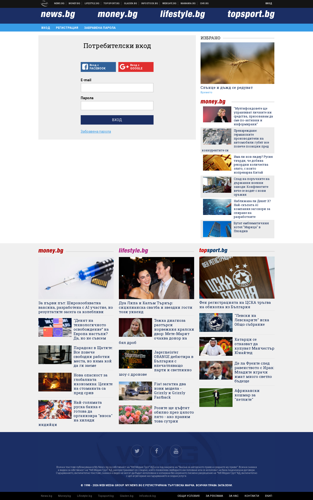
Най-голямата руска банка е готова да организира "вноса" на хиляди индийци (75, 413)
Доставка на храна (131, 3)
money (216, 101)
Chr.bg (204, 3)
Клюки (92, 3)
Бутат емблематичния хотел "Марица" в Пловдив (251, 227)
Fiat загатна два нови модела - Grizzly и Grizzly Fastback (170, 390)
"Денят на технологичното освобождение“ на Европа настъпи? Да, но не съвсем (91, 329)
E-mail (86, 80)
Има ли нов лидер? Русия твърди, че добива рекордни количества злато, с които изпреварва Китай (253, 164)
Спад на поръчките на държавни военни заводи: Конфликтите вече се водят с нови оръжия (251, 186)
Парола (87, 98)
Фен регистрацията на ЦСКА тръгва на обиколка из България (235, 304)
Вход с (98, 67)
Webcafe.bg (169, 3)
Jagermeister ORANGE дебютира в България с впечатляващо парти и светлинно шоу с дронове (156, 363)
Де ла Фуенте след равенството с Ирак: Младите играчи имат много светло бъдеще (254, 372)
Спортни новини (111, 3)
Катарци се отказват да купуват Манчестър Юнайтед (254, 346)
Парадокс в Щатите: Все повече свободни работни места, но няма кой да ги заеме (93, 356)
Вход (269, 3)
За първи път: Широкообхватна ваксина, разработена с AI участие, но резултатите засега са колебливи (75, 307)
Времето (206, 92)
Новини (59, 3)
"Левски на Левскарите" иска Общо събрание (252, 319)
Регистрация (67, 28)
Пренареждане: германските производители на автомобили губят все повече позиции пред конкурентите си (235, 140)
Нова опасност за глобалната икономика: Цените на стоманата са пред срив (93, 384)
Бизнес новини (74, 3)
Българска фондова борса (150, 3)
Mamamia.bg (188, 3)
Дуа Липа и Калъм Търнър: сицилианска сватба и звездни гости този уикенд (155, 307)
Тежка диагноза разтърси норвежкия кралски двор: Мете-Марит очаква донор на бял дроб (156, 331)
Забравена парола (100, 28)
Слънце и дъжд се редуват (227, 87)
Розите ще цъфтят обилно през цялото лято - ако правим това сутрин (174, 414)
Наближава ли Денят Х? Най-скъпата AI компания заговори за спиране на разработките (252, 209)
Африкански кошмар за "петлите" (247, 395)
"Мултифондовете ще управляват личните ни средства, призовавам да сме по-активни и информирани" (253, 116)
